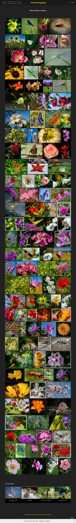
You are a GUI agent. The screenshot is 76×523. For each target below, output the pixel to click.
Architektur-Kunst (11, 1)
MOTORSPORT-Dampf (12, 3)
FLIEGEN (19, 1)
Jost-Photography (38, 2)
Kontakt (20, 3)
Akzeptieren (42, 521)
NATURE (4, 1)
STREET (4, 3)
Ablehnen (47, 521)
